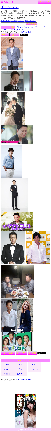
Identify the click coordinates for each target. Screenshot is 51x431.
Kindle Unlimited (24, 32)
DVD (8, 21)
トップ (4, 353)
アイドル (23, 27)
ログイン (49, 2)
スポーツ (4, 30)
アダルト (12, 30)
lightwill (23, 430)
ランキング (44, 2)
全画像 (12, 353)
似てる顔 (14, 35)
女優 (17, 27)
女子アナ (45, 27)
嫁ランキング (30, 21)
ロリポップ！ (34, 430)
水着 (15, 21)
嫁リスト (40, 2)
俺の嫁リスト (8, 2)
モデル (30, 27)
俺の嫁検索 (31, 24)
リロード (5, 35)
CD (11, 21)
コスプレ (20, 21)
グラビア (37, 27)
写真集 (3, 21)
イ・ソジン (10, 7)
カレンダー (22, 353)
